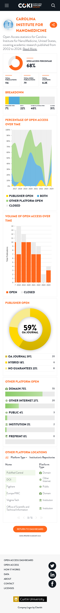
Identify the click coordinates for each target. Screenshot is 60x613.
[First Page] (18, 517)
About (7, 578)
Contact (9, 583)
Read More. (30, 49)
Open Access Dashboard (18, 560)
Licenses (9, 588)
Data (6, 574)
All (6, 457)
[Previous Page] (23, 517)
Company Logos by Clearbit (30, 607)
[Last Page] (41, 517)
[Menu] (7, 5)
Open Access (11, 564)
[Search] (53, 5)
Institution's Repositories (42, 457)
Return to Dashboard (30, 529)
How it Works (12, 569)
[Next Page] (36, 517)
